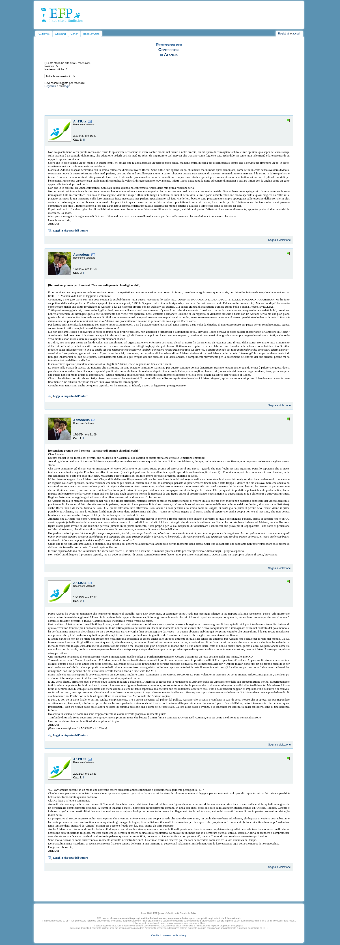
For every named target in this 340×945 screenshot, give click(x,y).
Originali (60, 33)
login (67, 86)
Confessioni (168, 49)
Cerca (74, 33)
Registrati (283, 33)
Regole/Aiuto (91, 33)
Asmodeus (81, 254)
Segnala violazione (279, 240)
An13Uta (79, 121)
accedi (296, 33)
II (83, 272)
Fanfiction (44, 33)
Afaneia (171, 54)
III (84, 139)
